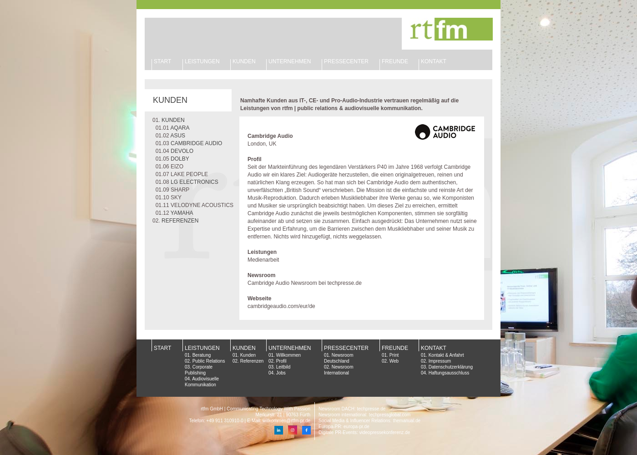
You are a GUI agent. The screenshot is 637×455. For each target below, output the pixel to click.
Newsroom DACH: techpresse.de (351, 408)
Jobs (281, 372)
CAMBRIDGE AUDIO (196, 143)
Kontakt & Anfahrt (446, 355)
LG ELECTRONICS (194, 182)
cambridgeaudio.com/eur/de (281, 306)
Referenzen (252, 361)
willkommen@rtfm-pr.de (286, 420)
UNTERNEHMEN (289, 61)
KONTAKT (433, 61)
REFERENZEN (180, 220)
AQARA (179, 128)
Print (394, 355)
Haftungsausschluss (449, 372)
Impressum (440, 361)
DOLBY (180, 159)
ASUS (177, 135)
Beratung (201, 355)
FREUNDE (395, 61)
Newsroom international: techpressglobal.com (364, 414)
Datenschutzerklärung (451, 366)
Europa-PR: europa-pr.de (343, 426)
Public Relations (208, 361)
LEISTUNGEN (202, 61)
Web (394, 361)
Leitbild (283, 366)
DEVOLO (182, 151)
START (162, 61)
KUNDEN (244, 61)
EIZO (177, 166)
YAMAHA (182, 213)
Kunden (248, 355)
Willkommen (288, 355)
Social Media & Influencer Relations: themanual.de (369, 420)
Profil (281, 361)
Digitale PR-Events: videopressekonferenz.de (364, 432)
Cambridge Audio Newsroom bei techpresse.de (305, 283)
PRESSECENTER (346, 348)
